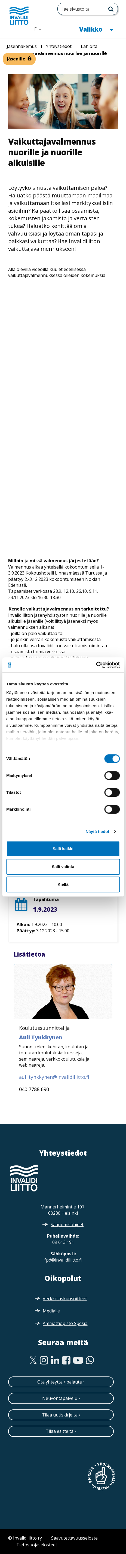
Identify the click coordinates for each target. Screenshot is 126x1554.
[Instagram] (44, 1360)
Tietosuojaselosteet (36, 1545)
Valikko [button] (96, 28)
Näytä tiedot (97, 831)
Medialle (51, 1311)
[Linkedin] (55, 1360)
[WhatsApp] (90, 1360)
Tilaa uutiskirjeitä (60, 1415)
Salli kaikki (63, 848)
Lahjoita (89, 46)
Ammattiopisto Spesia (65, 1323)
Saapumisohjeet (67, 1225)
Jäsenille (16, 59)
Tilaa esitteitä (59, 1431)
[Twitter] (33, 1360)
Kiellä (62, 884)
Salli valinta (63, 866)
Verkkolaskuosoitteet (65, 1299)
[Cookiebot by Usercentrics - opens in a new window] (96, 664)
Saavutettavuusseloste (74, 1538)
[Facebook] (66, 1360)
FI (39, 28)
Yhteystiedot (59, 46)
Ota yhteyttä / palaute (59, 1382)
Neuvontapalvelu (59, 1398)
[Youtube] (78, 1360)
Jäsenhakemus (22, 46)
